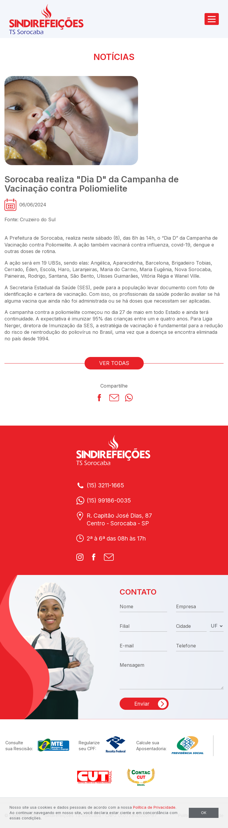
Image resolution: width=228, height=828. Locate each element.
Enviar (141, 704)
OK (203, 812)
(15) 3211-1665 (105, 485)
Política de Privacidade (154, 807)
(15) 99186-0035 (109, 500)
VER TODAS (114, 363)
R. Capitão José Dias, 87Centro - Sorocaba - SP (119, 519)
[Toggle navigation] (212, 19)
